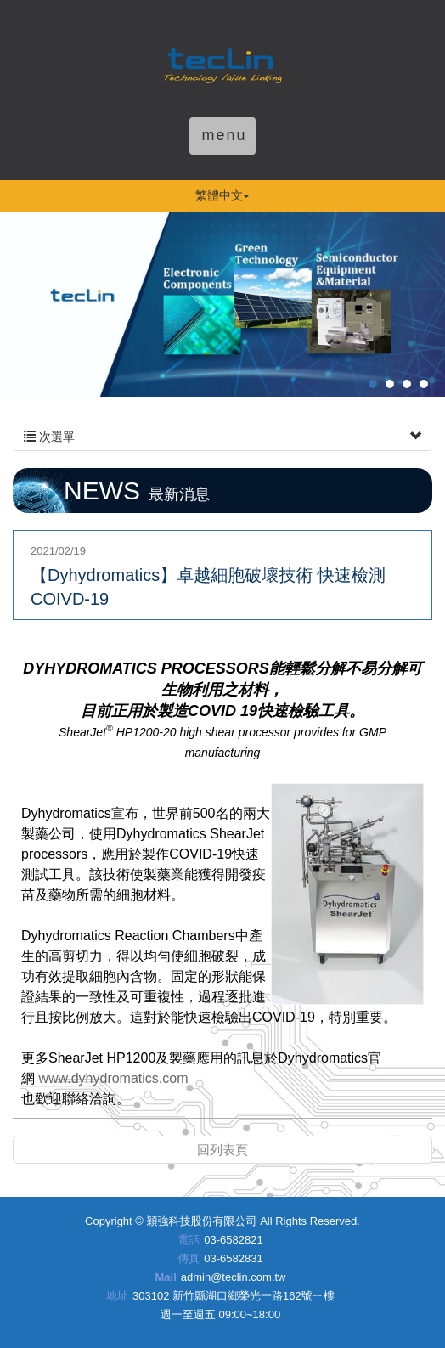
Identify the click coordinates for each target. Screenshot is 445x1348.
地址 (117, 1295)
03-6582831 (233, 1258)
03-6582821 (233, 1239)
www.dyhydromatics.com (113, 1078)
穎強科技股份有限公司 (222, 62)
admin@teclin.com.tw (233, 1277)
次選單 (222, 436)
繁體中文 (222, 195)
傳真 (188, 1258)
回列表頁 (222, 1149)
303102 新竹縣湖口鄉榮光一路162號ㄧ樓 (233, 1295)
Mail (165, 1277)
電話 (188, 1239)
